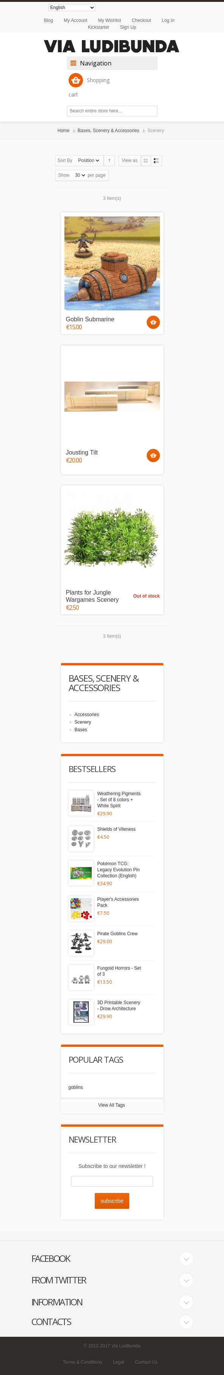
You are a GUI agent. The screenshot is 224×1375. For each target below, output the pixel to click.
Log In (168, 20)
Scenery (83, 722)
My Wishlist (109, 20)
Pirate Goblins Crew (117, 933)
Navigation (95, 63)
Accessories (87, 714)
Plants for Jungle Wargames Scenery (92, 596)
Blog (48, 20)
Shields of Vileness (116, 829)
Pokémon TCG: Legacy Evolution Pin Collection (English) (118, 869)
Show (64, 175)
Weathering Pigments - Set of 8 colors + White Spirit (119, 799)
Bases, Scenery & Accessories (108, 130)
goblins (76, 1087)
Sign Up (128, 27)
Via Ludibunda (126, 1346)
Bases (81, 729)
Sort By (65, 160)
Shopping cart (89, 85)
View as (130, 160)
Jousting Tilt (82, 452)
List (156, 161)
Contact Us (146, 1362)
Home (64, 130)
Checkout (141, 20)
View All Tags (111, 1105)
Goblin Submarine (90, 319)
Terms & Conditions (82, 1362)
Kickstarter (99, 27)
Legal (118, 1362)
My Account (75, 20)
